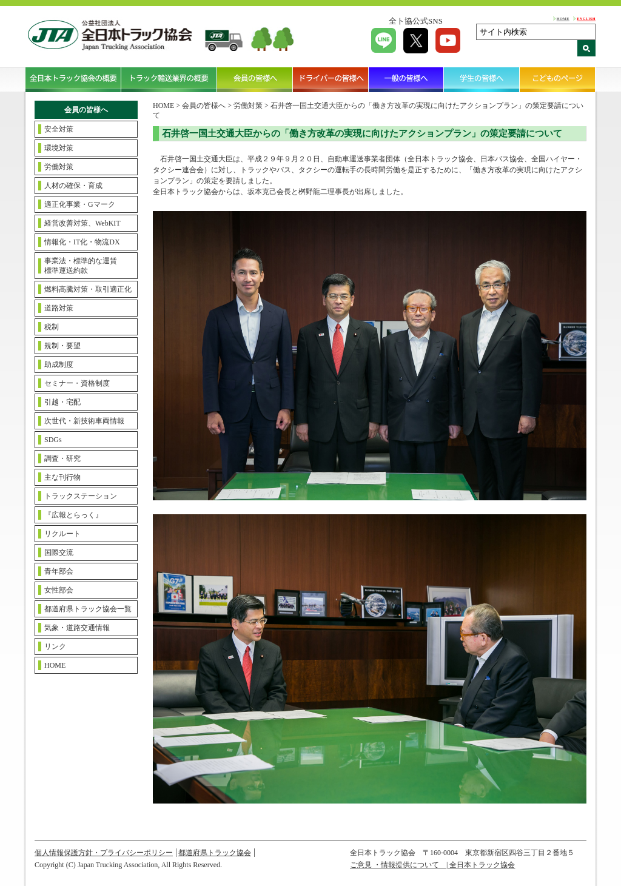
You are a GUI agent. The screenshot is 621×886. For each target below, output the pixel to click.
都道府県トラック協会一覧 (88, 609)
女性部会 (58, 590)
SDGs (53, 439)
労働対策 (58, 167)
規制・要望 (62, 345)
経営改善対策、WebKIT (82, 223)
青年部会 (58, 571)
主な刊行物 (62, 477)
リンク (55, 646)
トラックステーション (80, 496)
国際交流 (58, 552)
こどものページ (558, 79)
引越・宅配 (62, 402)
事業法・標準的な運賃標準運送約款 (80, 266)
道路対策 (58, 308)
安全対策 (58, 129)
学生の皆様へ (482, 79)
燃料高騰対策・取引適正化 (88, 289)
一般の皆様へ (407, 79)
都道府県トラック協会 (214, 852)
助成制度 (58, 364)
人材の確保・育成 (73, 185)
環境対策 (58, 148)
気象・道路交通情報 (77, 627)
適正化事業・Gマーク (79, 204)
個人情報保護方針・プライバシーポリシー (104, 852)
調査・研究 (62, 458)
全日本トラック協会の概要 (73, 79)
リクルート (62, 533)
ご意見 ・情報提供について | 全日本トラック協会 (432, 865)
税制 (51, 327)
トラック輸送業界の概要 (169, 79)
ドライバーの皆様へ (331, 79)
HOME (563, 18)
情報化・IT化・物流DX (82, 242)
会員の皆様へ (255, 79)
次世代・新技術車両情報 (84, 421)
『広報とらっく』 (73, 515)
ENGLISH (586, 18)
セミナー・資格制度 (77, 383)
